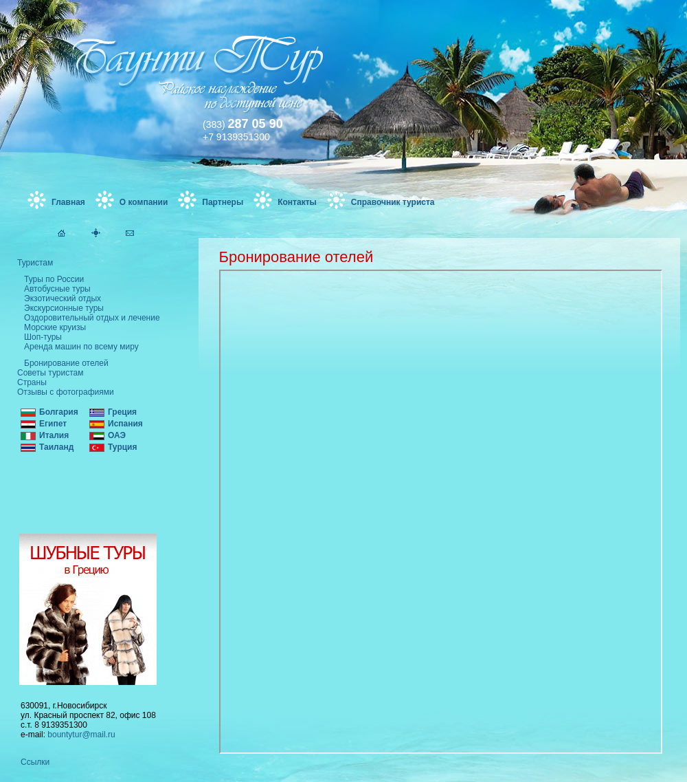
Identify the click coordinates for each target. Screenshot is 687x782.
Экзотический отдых (62, 298)
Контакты (297, 202)
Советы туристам (50, 373)
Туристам (35, 263)
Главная (68, 202)
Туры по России (54, 279)
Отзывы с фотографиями (65, 392)
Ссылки (35, 762)
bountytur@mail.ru (81, 734)
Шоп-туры (43, 337)
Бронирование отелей (66, 363)
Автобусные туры (57, 289)
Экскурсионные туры (64, 308)
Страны (32, 382)
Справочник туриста (393, 202)
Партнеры (222, 202)
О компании (144, 202)
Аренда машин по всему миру (81, 346)
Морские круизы (55, 327)
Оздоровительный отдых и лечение (92, 318)
